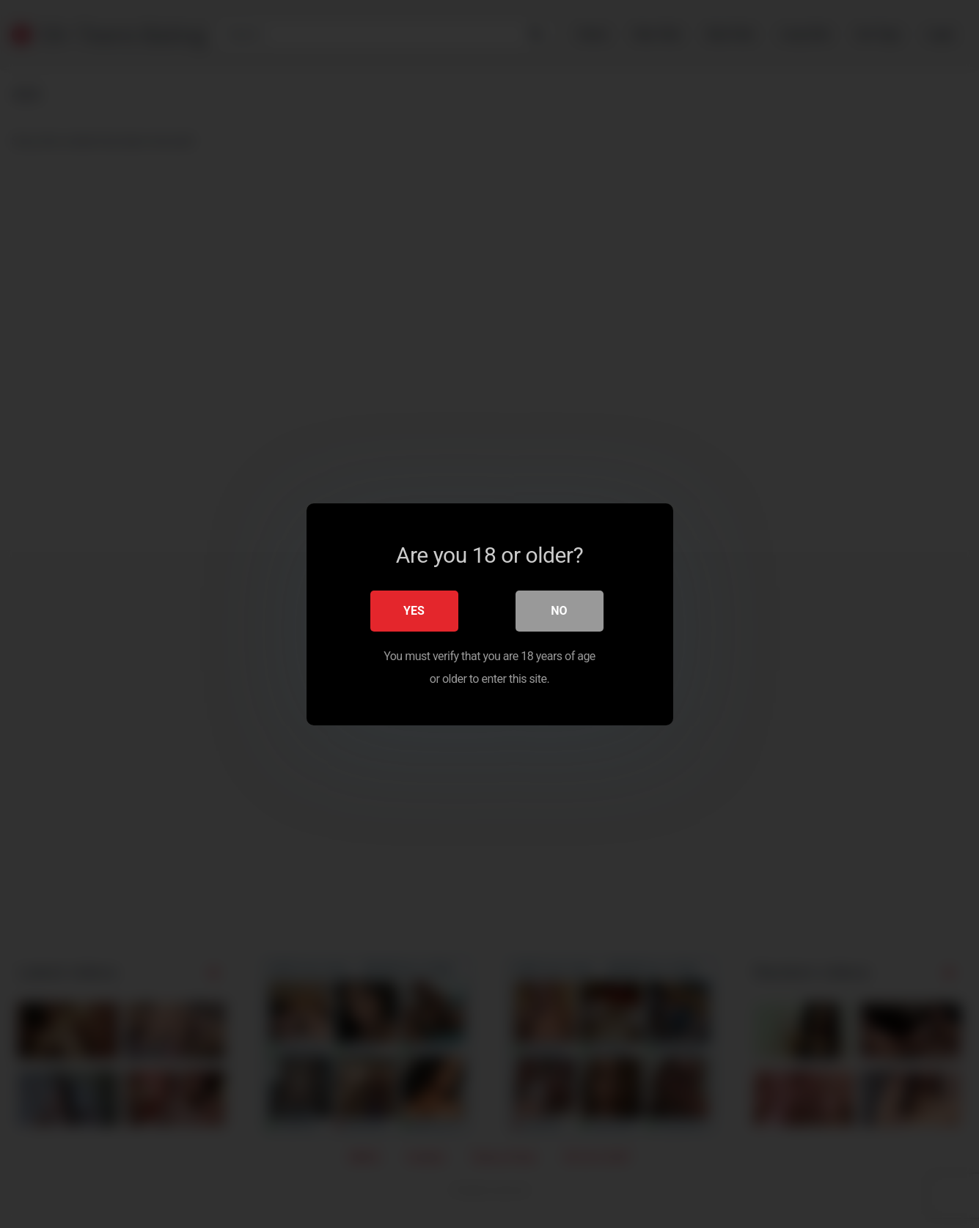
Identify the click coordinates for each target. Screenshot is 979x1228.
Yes (414, 610)
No (559, 610)
